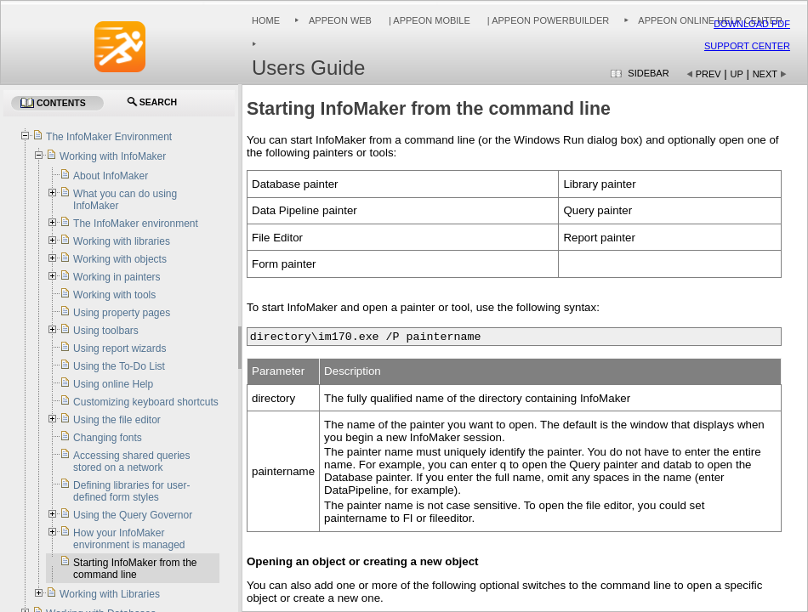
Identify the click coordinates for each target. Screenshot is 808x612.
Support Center (747, 46)
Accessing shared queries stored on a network (131, 461)
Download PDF (752, 24)
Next (765, 74)
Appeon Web (340, 20)
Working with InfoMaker (113, 156)
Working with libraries (121, 241)
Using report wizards (119, 348)
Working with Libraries (110, 594)
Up (737, 74)
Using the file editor (117, 420)
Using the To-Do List (119, 366)
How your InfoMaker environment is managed (129, 539)
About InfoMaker (110, 176)
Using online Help (113, 384)
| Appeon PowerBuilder (547, 20)
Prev (708, 74)
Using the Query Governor (132, 515)
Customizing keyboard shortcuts (146, 402)
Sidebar (648, 73)
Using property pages (121, 313)
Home (266, 20)
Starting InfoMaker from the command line (134, 569)
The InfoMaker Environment (109, 137)
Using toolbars (106, 331)
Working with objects (120, 259)
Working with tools (114, 295)
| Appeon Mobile (428, 20)
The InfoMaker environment (135, 224)
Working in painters (117, 277)
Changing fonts (107, 438)
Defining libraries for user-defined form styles (131, 491)
